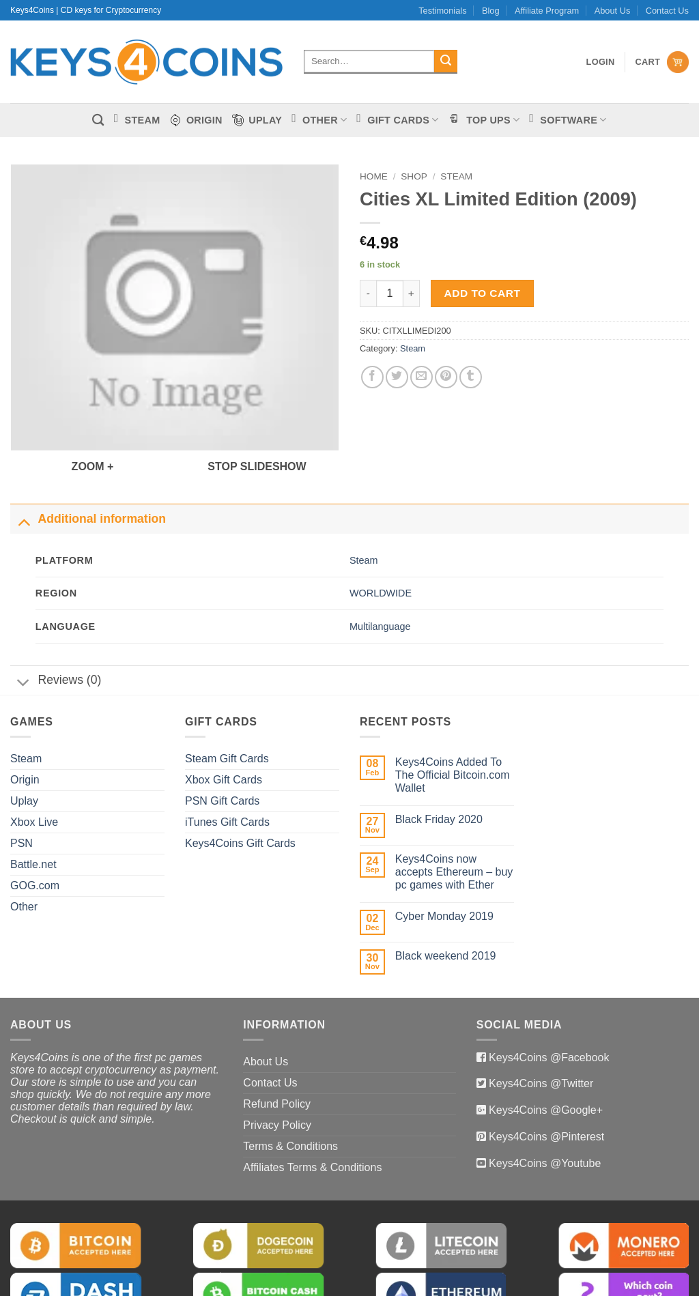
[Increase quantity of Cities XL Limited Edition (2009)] (411, 293)
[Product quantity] (389, 293)
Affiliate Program (547, 10)
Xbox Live (34, 764)
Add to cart (482, 293)
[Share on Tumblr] (470, 377)
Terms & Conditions (290, 1088)
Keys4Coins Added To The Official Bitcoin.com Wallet (452, 717)
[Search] (98, 120)
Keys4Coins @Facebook (548, 999)
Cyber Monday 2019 (444, 859)
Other (24, 848)
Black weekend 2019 (445, 898)
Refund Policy (277, 1046)
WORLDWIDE (381, 535)
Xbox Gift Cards (223, 722)
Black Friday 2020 (439, 761)
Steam (456, 176)
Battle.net (33, 806)
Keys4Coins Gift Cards (240, 785)
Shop (414, 176)
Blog (491, 10)
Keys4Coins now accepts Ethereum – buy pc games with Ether (454, 814)
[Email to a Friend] (421, 377)
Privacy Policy (277, 1067)
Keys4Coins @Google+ (544, 1053)
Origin (25, 722)
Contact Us (667, 10)
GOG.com (34, 827)
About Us (613, 10)
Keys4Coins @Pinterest (545, 1078)
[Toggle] (23, 463)
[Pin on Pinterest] (446, 377)
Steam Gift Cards (227, 700)
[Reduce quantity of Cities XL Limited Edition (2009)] (368, 293)
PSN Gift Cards (222, 743)
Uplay (24, 743)
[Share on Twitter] (397, 377)
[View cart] (662, 62)
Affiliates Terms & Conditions (312, 1109)
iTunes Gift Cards (227, 764)
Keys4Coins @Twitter (540, 1026)
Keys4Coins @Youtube (543, 1105)
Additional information (88, 462)
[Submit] (445, 61)
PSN (21, 785)
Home (374, 176)
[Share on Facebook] (372, 377)
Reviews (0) (55, 624)
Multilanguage (380, 568)
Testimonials (442, 10)
